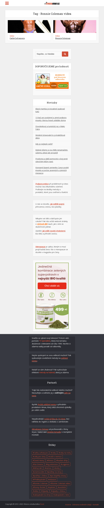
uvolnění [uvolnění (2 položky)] (62, 487)
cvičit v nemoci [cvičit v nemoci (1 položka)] (56, 456)
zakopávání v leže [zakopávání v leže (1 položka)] (61, 495)
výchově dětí (42, 224)
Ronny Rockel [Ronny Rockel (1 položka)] (39, 487)
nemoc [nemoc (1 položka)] (49, 468)
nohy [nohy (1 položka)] (58, 468)
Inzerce (68, 504)
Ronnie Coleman (62, 38)
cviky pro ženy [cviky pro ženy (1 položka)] (40, 456)
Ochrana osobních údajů (81, 504)
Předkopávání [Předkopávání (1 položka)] (39, 479)
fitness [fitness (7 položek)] (50, 460)
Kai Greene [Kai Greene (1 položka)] (38, 464)
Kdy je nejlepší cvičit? (44, 144)
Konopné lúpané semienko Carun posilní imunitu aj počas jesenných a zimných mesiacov (52, 170)
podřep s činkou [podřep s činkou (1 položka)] (40, 475)
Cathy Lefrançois (17, 38)
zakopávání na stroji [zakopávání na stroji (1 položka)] (42, 495)
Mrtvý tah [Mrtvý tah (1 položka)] (38, 468)
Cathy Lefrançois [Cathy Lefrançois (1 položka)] (41, 453)
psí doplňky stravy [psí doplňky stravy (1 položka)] (58, 475)
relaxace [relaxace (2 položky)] (52, 479)
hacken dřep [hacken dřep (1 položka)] (62, 460)
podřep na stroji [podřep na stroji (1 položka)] (55, 472)
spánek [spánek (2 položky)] (52, 487)
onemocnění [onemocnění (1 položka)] (39, 472)
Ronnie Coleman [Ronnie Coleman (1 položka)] (41, 483)
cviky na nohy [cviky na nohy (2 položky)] (65, 453)
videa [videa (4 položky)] (36, 491)
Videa (12, 36)
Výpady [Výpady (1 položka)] (45, 491)
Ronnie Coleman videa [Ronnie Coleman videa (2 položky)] (61, 483)
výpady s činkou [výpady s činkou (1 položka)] (58, 491)
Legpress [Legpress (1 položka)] (65, 464)
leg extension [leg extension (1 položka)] (52, 464)
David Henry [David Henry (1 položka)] (39, 460)
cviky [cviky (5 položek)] (54, 453)
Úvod (42, 504)
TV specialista (44, 341)
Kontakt (96, 504)
